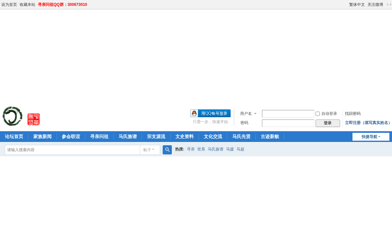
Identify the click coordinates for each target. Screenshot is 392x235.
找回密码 (353, 113)
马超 (240, 149)
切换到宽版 (389, 5)
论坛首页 (14, 136)
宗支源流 (156, 136)
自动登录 (326, 113)
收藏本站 (27, 4)
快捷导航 (369, 136)
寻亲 (191, 149)
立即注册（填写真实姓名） (368, 122)
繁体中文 (357, 4)
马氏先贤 (241, 136)
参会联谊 (71, 136)
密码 (244, 122)
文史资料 (184, 136)
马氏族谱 (128, 136)
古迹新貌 (270, 136)
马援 (230, 149)
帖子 (147, 150)
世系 (201, 149)
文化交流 (213, 136)
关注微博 (375, 4)
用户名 (246, 113)
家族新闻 (42, 136)
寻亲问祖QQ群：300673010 (62, 4)
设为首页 (9, 4)
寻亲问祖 (99, 136)
